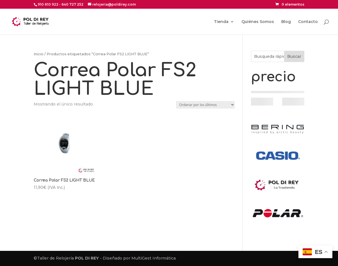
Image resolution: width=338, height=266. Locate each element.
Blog (286, 22)
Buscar (294, 56)
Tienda (221, 22)
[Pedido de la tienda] (205, 105)
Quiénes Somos (257, 22)
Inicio (39, 54)
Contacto (308, 22)
